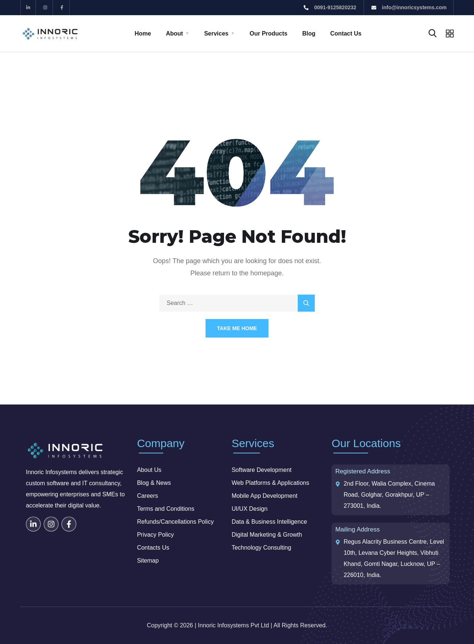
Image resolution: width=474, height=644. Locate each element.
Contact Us (345, 33)
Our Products (268, 33)
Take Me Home (237, 328)
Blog (309, 33)
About (174, 33)
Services (216, 33)
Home (143, 33)
